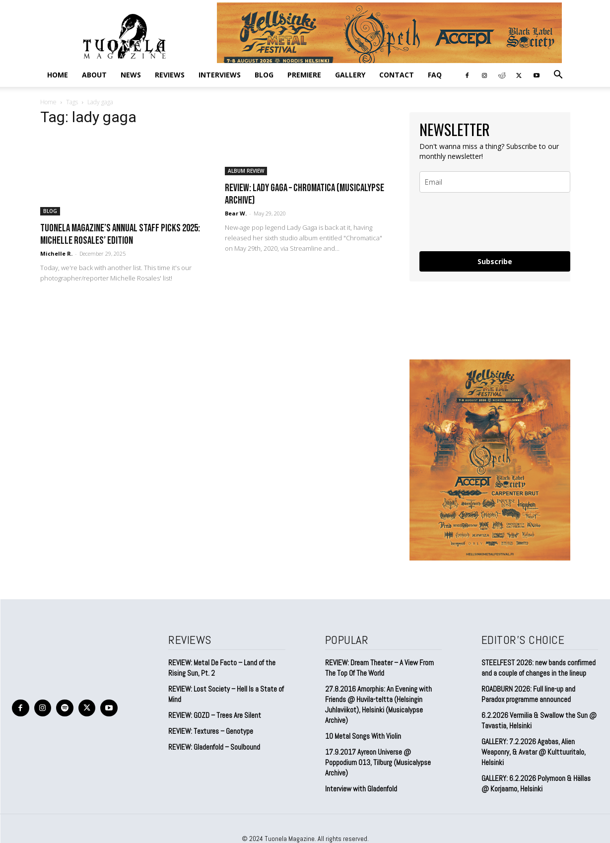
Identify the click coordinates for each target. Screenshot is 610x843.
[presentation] (494, 222)
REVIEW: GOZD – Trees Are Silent (214, 715)
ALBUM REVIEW (246, 170)
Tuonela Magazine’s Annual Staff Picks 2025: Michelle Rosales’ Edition (120, 234)
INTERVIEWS (220, 74)
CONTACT (396, 74)
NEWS (131, 74)
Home (57, 74)
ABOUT (94, 74)
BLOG (264, 74)
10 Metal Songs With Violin (363, 736)
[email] (494, 182)
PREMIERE (304, 74)
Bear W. (236, 213)
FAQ (435, 74)
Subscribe (494, 261)
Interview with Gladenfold (361, 788)
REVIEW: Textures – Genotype (210, 731)
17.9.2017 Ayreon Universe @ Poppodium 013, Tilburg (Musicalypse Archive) (378, 762)
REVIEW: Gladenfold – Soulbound (214, 747)
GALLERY (350, 74)
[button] (558, 75)
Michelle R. (56, 253)
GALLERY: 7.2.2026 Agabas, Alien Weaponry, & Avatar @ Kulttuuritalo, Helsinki (533, 752)
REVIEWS (170, 74)
